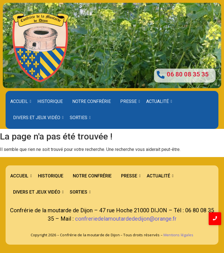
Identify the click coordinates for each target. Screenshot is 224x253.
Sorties (79, 117)
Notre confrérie (91, 101)
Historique (50, 101)
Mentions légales (178, 234)
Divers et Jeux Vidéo (37, 117)
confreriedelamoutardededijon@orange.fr (126, 218)
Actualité (158, 101)
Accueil (20, 101)
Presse (129, 101)
